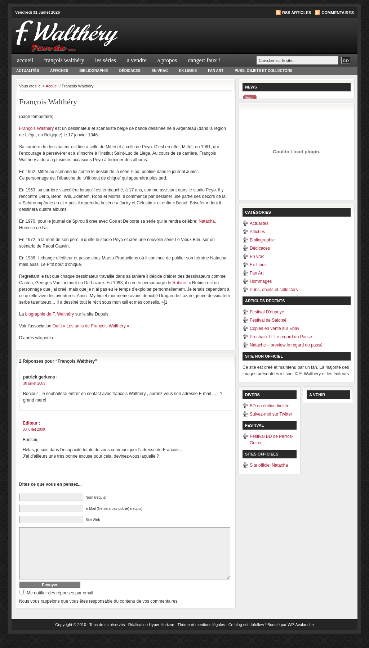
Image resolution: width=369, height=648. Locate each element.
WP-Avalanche (301, 635)
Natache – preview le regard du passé (286, 345)
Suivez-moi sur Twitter (271, 414)
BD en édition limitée (269, 405)
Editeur (30, 423)
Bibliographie (93, 71)
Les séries (105, 60)
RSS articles (296, 12)
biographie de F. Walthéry (49, 314)
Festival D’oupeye (267, 311)
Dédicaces (130, 71)
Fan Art (215, 71)
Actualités (27, 71)
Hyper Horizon (161, 635)
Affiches (59, 71)
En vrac (160, 71)
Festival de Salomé (268, 320)
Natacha (207, 221)
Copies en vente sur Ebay (274, 328)
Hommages (261, 281)
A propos (167, 60)
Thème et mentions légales (201, 635)
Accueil (25, 60)
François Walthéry (64, 60)
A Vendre (137, 60)
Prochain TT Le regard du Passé (281, 336)
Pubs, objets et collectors (263, 71)
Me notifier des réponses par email (60, 603)
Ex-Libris (188, 71)
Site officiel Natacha (269, 465)
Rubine (179, 282)
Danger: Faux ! (204, 60)
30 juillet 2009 (34, 383)
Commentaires (337, 12)
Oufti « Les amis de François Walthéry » (91, 325)
